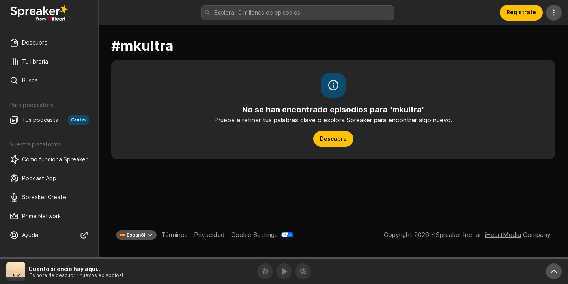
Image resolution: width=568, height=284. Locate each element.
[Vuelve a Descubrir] (39, 13)
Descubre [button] (333, 138)
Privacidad (209, 235)
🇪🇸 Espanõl (136, 235)
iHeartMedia (503, 235)
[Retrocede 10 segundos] (265, 271)
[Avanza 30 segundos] (303, 271)
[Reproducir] (284, 271)
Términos (174, 235)
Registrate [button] (521, 12)
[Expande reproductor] (554, 271)
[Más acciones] (554, 13)
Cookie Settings (254, 235)
